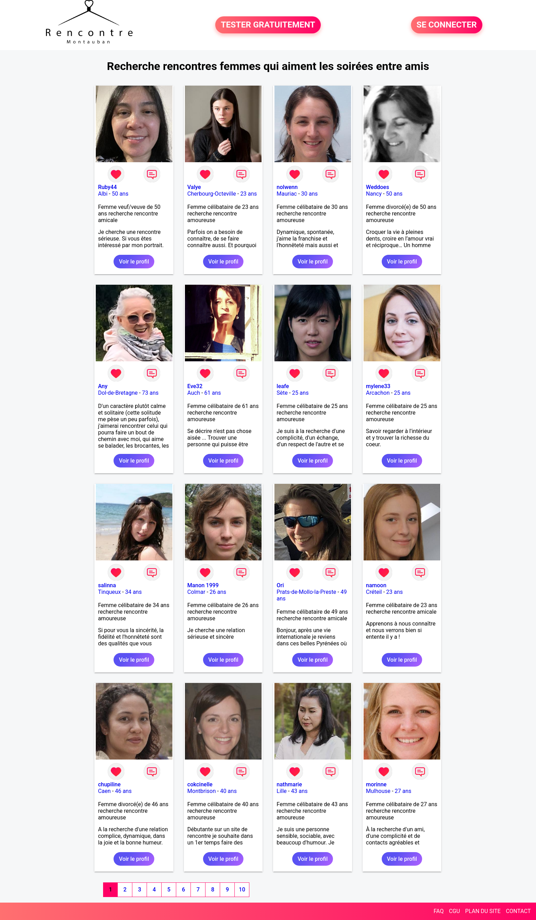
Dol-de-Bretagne (118, 393)
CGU (454, 911)
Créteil (374, 592)
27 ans (403, 791)
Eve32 (194, 386)
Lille (282, 791)
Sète (282, 393)
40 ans (228, 791)
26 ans (218, 592)
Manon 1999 (203, 585)
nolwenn (287, 187)
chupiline (109, 784)
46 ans (123, 791)
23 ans (248, 193)
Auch (193, 393)
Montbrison (201, 791)
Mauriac (287, 193)
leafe (283, 386)
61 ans (212, 393)
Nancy (374, 193)
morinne (376, 784)
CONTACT (518, 911)
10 (242, 889)
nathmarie (289, 784)
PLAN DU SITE (483, 911)
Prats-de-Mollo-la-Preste (306, 592)
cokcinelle (199, 784)
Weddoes (377, 187)
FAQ (439, 911)
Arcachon (378, 393)
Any (102, 386)
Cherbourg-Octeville (211, 193)
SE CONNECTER (447, 25)
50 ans (120, 193)
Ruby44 (107, 187)
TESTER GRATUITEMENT (268, 25)
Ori (280, 585)
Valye (194, 187)
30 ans (309, 193)
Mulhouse (378, 791)
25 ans (300, 393)
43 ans (299, 791)
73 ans (150, 393)
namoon (376, 585)
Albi (102, 193)
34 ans (133, 592)
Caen (104, 791)
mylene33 (378, 386)
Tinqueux (109, 592)
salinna (107, 585)
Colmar (196, 592)
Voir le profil (134, 261)
